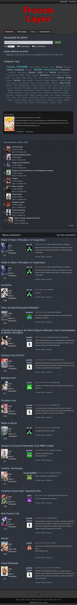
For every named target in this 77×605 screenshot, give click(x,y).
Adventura (51, 100)
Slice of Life (64, 83)
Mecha (53, 72)
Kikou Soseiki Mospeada (14, 307)
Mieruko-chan (8, 378)
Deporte (31, 100)
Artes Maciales (28, 90)
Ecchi (40, 72)
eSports (32, 102)
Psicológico (27, 88)
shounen (34, 93)
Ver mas (71, 225)
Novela (54, 93)
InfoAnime (9, 32)
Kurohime (6, 285)
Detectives (12, 72)
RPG (14, 98)
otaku (55, 88)
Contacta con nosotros (25, 599)
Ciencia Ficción (51, 69)
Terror (31, 67)
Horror (40, 93)
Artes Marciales (63, 72)
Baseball (39, 95)
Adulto (68, 77)
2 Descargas (29, 131)
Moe (51, 95)
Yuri (35, 78)
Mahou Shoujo (65, 80)
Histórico (68, 98)
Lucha (52, 67)
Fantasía (10, 67)
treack (29, 383)
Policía (60, 98)
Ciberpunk (47, 90)
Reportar (43, 256)
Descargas (22, 32)
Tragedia (18, 95)
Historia (21, 75)
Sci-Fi (46, 72)
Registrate (63, 2)
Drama (10, 70)
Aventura (67, 88)
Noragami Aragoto (18, 202)
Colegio (57, 95)
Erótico (59, 102)
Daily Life (47, 93)
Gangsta (15, 178)
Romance (67, 67)
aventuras (44, 75)
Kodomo (66, 100)
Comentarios (45, 32)
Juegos (10, 100)
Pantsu (46, 95)
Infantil (53, 75)
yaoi (13, 78)
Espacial (9, 80)
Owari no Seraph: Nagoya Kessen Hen (27, 218)
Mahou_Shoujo (27, 78)
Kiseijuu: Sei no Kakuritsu (21, 163)
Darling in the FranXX (12, 355)
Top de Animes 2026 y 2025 (15, 142)
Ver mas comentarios (66, 235)
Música (14, 83)
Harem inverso (40, 100)
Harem (27, 75)
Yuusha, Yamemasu (12, 468)
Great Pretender (9, 563)
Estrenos (9, 55)
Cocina (49, 85)
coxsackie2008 (29, 473)
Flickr (59, 599)
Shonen (60, 77)
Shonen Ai (30, 80)
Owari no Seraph (17, 186)
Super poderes (65, 85)
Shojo (23, 80)
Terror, (27, 93)
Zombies (53, 102)
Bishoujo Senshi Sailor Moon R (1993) (28, 118)
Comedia (22, 66)
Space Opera (66, 95)
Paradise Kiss (8, 400)
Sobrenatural (22, 72)
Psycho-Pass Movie (18, 210)
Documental (17, 88)
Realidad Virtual (24, 85)
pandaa (29, 450)
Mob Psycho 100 (10, 513)
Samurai (24, 100)
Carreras (42, 85)
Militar (18, 78)
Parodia (46, 80)
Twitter (55, 599)
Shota (49, 88)
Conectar (72, 2)
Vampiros (35, 75)
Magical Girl (54, 80)
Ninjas (60, 88)
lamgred (29, 312)
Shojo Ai (39, 80)
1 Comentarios (19, 131)
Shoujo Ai (18, 90)
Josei (9, 83)
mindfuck (38, 90)
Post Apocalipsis (42, 102)
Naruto (4, 538)
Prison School (17, 194)
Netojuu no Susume (11, 445)
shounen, (29, 70)
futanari (56, 85)
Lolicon (9, 88)
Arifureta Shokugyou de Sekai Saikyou (22, 330)
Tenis (19, 98)
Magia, (47, 83)
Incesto (32, 83)
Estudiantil (19, 70)
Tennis (32, 95)
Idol (15, 85)
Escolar (25, 95)
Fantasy (59, 100)
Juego (25, 102)
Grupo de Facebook (48, 599)
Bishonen (9, 85)
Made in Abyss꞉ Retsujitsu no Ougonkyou (23, 239)
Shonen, (32, 72)
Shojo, (8, 78)
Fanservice (10, 95)
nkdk (29, 496)
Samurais (40, 83)
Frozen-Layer (42, 603)
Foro (33, 32)
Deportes (45, 67)
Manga (10, 93)
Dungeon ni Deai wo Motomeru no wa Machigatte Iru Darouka (32, 170)
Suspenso (18, 102)
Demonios (66, 75)
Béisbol (25, 98)
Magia (59, 75)
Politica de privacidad (37, 599)
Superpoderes (12, 75)
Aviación (43, 88)
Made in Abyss (9, 423)
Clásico (35, 88)
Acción (38, 69)
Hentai (17, 80)
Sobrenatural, (57, 90)
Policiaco (43, 98)
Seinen (59, 67)
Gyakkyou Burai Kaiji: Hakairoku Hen (21, 491)
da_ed (29, 245)
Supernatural (52, 98)
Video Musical (24, 83)
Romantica (65, 70)
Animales (34, 85)
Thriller (16, 100)
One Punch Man (17, 147)
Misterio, (66, 90)
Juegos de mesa (49, 78)
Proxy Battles (64, 93)
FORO (17, 599)
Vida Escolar (33, 98)
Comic (8, 98)
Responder (49, 256)
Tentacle (11, 90)
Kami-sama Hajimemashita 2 (21, 155)
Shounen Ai (19, 93)
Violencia (54, 83)
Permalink (37, 256)
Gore (40, 78)
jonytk (29, 543)
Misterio (37, 67)
